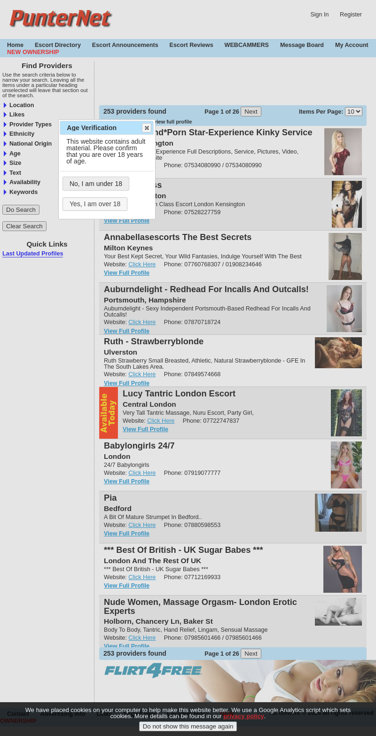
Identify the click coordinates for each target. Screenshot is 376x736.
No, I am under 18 (96, 183)
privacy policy (243, 716)
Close (146, 128)
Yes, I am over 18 (95, 204)
